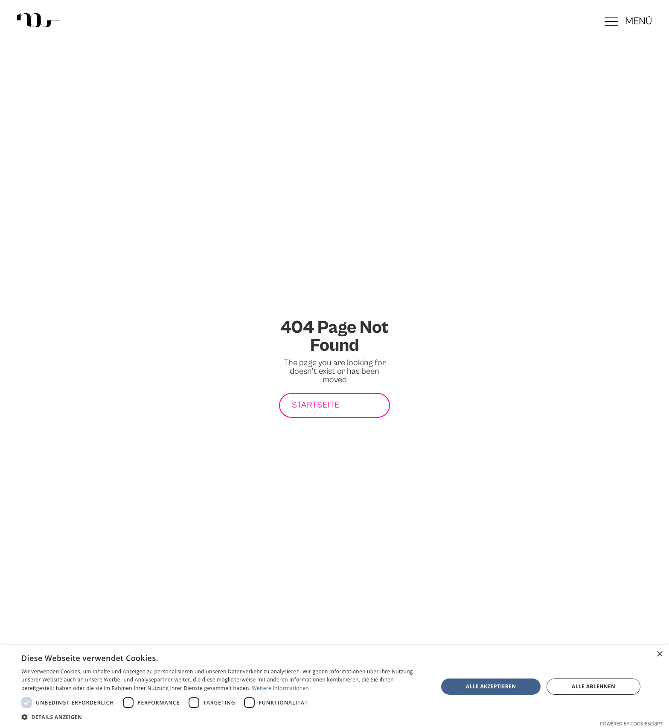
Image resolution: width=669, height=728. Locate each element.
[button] (628, 21)
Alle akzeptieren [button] (491, 686)
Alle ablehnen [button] (593, 686)
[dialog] (334, 686)
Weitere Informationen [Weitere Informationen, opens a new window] (280, 688)
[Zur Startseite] (38, 21)
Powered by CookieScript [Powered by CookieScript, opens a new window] (631, 723)
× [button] (659, 654)
